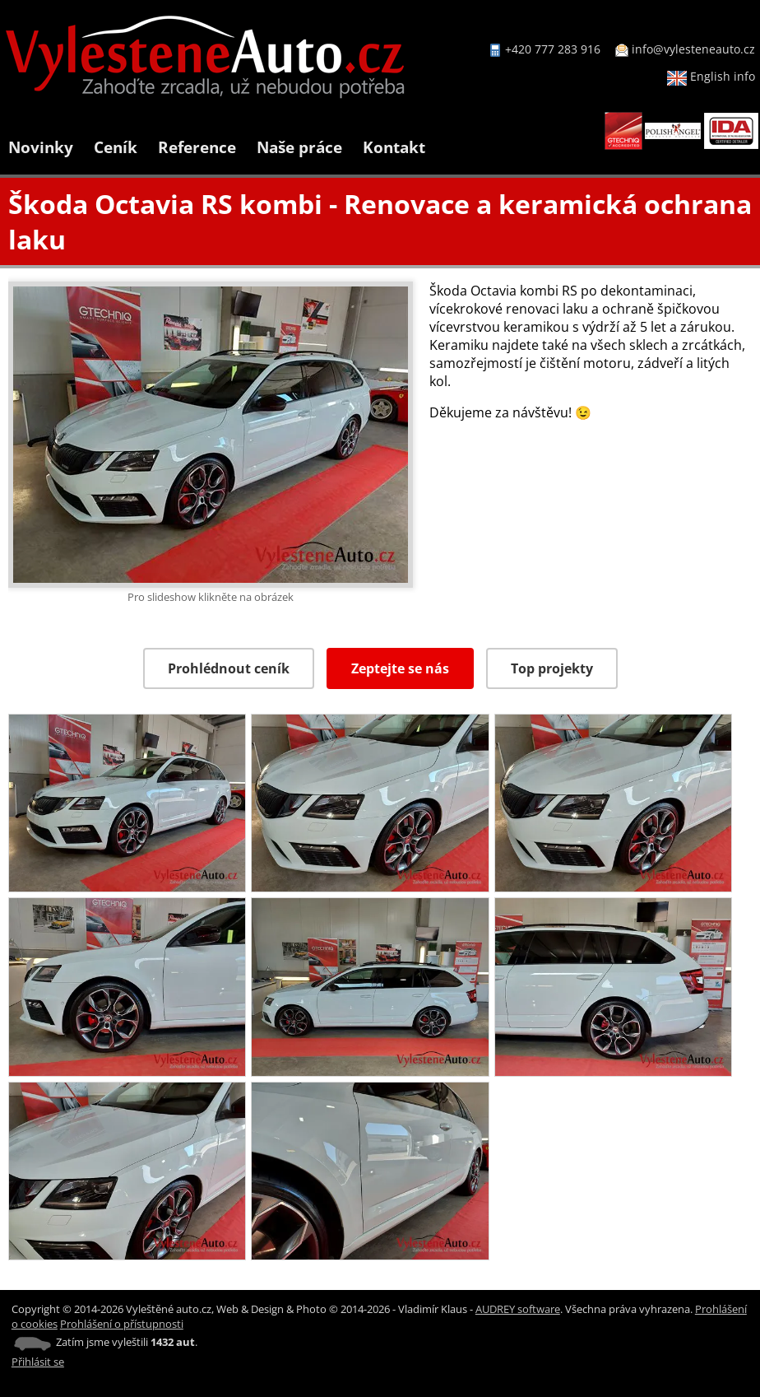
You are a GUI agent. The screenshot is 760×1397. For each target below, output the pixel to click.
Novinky (40, 147)
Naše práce (299, 147)
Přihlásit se (38, 1361)
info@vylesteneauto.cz (693, 49)
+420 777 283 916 (552, 49)
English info (711, 76)
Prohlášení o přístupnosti (121, 1323)
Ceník (115, 147)
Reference (197, 147)
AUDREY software (517, 1309)
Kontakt (394, 147)
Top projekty (552, 668)
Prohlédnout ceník (229, 668)
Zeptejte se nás (400, 668)
